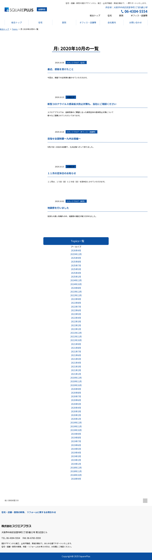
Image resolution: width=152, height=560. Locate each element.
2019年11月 (76, 426)
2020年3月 (76, 411)
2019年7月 (76, 441)
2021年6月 (76, 355)
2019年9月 (76, 433)
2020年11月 (76, 381)
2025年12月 (76, 254)
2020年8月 (76, 392)
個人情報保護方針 (12, 500)
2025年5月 (76, 269)
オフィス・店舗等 (139, 15)
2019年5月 (76, 448)
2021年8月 (76, 347)
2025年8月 (76, 261)
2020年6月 (76, 400)
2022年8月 (76, 302)
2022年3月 (76, 321)
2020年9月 (76, 388)
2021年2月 (76, 370)
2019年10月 (76, 430)
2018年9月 (76, 478)
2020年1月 (76, 418)
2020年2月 (76, 415)
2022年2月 (76, 325)
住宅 (110, 15)
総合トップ (95, 15)
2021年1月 (76, 373)
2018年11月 (76, 471)
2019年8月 (76, 437)
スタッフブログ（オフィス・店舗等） (81, 131)
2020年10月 (76, 385)
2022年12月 (76, 295)
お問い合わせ (135, 22)
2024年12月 (76, 280)
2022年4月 (76, 317)
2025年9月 (76, 257)
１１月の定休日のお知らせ (61, 173)
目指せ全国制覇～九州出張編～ (64, 138)
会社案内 (111, 22)
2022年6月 (76, 310)
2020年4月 (76, 407)
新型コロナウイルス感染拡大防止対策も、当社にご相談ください (81, 104)
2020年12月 (76, 377)
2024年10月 (76, 284)
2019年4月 (76, 452)
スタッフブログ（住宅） (76, 62)
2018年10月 (76, 475)
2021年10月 (76, 340)
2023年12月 (76, 291)
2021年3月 (76, 366)
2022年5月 (76, 314)
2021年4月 (76, 362)
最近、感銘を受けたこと (60, 69)
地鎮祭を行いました (58, 208)
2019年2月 (76, 459)
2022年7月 (76, 306)
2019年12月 (76, 422)
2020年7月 (76, 396)
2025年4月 (76, 272)
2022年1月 (76, 329)
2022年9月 (76, 299)
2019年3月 (76, 456)
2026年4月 (76, 250)
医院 (121, 15)
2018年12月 (76, 467)
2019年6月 (76, 445)
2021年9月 (76, 344)
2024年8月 (76, 287)
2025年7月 (76, 265)
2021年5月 (76, 358)
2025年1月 (76, 276)
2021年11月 (76, 336)
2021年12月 (76, 332)
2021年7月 (76, 351)
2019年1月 (76, 463)
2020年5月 (76, 403)
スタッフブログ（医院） (76, 201)
